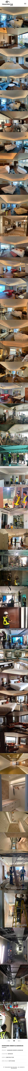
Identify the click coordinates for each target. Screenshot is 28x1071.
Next (19, 1041)
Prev (8, 1041)
